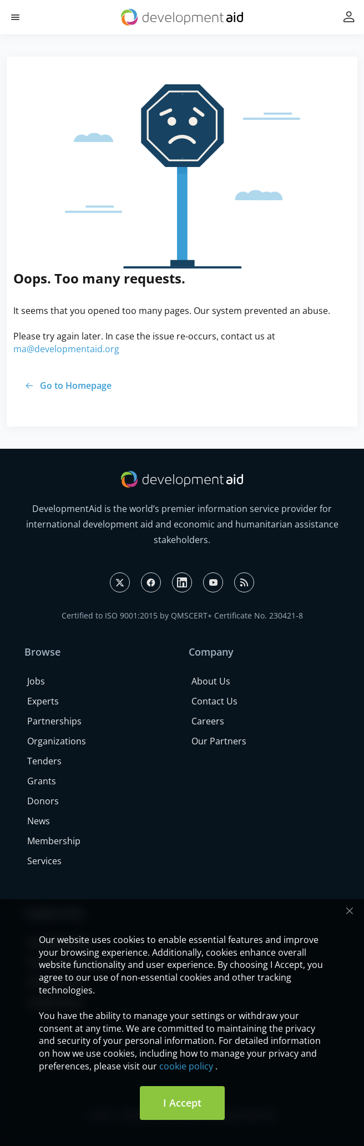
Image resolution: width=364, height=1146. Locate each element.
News (38, 821)
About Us (210, 681)
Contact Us (214, 701)
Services (44, 861)
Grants (41, 781)
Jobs (36, 681)
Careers (207, 721)
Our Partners (218, 741)
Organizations (56, 741)
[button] (15, 17)
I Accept (182, 1102)
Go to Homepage (76, 385)
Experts (43, 701)
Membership (53, 841)
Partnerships (54, 721)
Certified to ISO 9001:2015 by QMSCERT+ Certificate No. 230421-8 (182, 615)
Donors (43, 801)
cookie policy (186, 1066)
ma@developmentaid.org (66, 349)
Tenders (44, 761)
